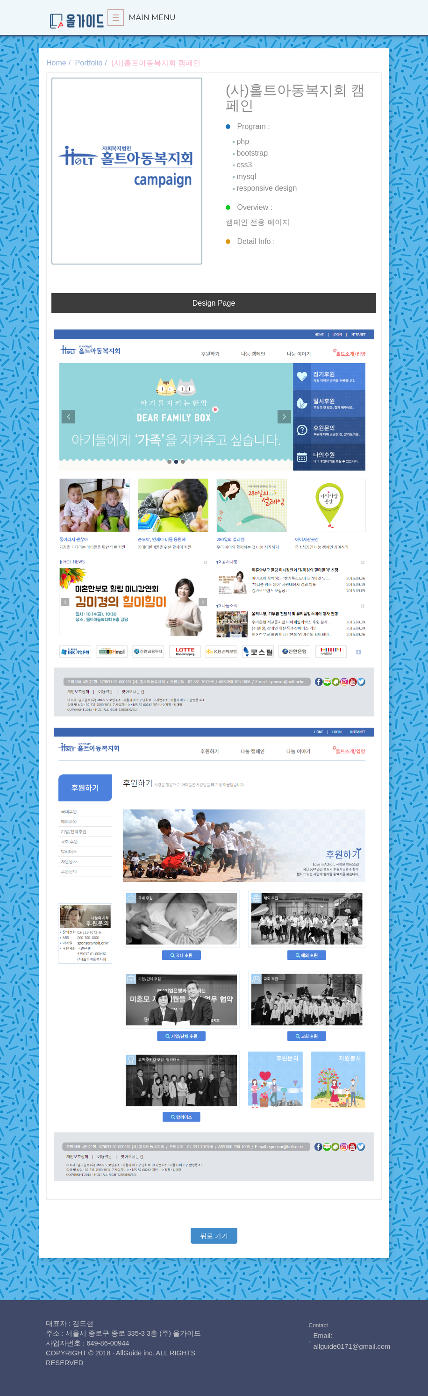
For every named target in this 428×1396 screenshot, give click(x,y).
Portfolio (89, 63)
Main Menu (141, 17)
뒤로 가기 (214, 1235)
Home (56, 63)
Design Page (214, 303)
